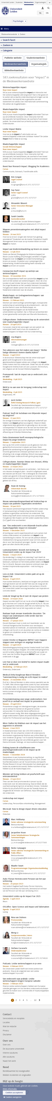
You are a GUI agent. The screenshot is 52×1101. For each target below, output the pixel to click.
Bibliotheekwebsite (14, 70)
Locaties (6, 1022)
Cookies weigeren (13, 1097)
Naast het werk (9, 1061)
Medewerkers (29, 2)
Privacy (6, 1030)
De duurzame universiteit (13, 1049)
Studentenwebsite (35, 57)
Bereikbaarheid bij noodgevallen (16, 1071)
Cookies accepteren (14, 1092)
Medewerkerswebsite (9, 34)
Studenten (19, 2)
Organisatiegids (40, 2)
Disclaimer (7, 1034)
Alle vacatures (9, 1057)
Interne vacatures (10, 1053)
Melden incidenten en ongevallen (17, 1075)
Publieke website (13, 57)
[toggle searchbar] (48, 8)
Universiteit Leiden (7, 2)
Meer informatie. (10, 1089)
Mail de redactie (9, 1026)
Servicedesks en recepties (13, 1018)
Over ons (6, 1044)
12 (35, 1000)
